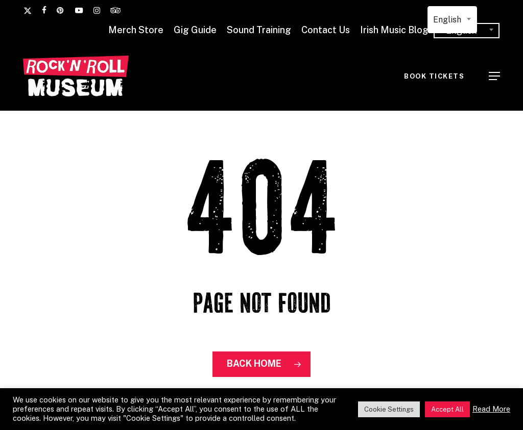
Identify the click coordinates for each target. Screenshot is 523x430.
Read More (491, 408)
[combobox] (452, 19)
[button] (494, 76)
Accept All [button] (447, 409)
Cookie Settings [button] (389, 409)
